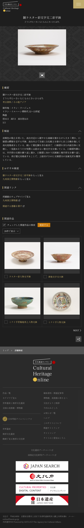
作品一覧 (7, 393)
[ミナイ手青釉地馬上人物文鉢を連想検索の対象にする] (6, 322)
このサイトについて (53, 423)
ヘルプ (47, 417)
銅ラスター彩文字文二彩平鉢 (17, 175)
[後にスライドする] (77, 330)
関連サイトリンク (52, 427)
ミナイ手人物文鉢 (57, 322)
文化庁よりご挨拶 (52, 403)
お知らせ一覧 (50, 413)
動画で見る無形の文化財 (14, 438)
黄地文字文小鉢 (55, 276)
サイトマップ (50, 433)
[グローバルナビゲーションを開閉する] (78, 4)
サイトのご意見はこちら (55, 437)
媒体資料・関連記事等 (54, 393)
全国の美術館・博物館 (13, 407)
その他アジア (19, 102)
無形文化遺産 (9, 433)
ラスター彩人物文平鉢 (20, 276)
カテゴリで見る (10, 397)
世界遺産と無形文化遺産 (14, 403)
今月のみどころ (51, 407)
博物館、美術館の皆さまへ (56, 397)
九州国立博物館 (10, 179)
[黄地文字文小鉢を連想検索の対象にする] (45, 276)
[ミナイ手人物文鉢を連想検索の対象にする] (45, 322)
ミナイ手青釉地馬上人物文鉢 (23, 322)
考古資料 (7, 102)
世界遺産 (7, 428)
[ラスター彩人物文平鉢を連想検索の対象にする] (6, 276)
